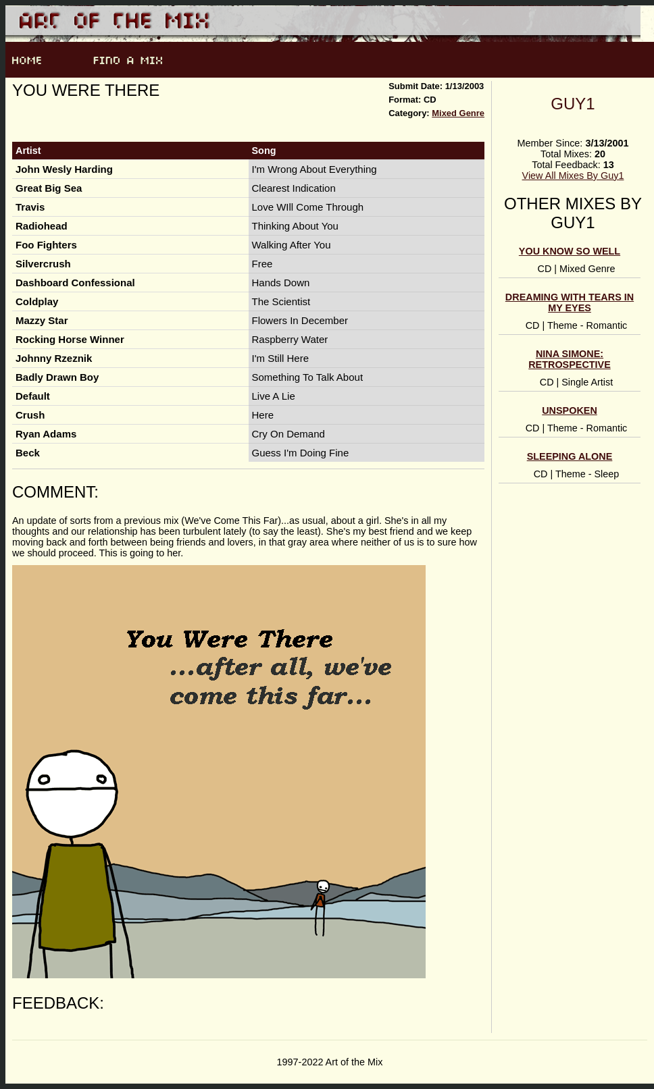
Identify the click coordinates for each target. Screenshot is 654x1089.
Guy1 (573, 104)
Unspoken (569, 410)
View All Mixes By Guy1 (573, 175)
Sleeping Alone (570, 456)
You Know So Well (569, 251)
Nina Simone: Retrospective (569, 359)
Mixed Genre (458, 113)
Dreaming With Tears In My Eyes (569, 302)
